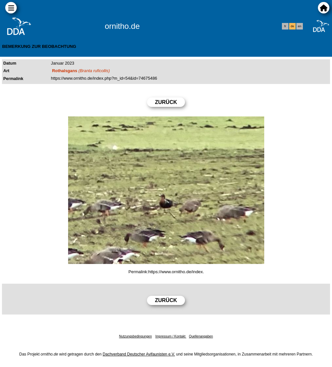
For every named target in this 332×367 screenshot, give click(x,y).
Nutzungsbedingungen (135, 336)
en (299, 26)
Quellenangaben (201, 336)
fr (285, 26)
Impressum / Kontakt (170, 336)
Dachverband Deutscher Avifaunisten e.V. (139, 354)
